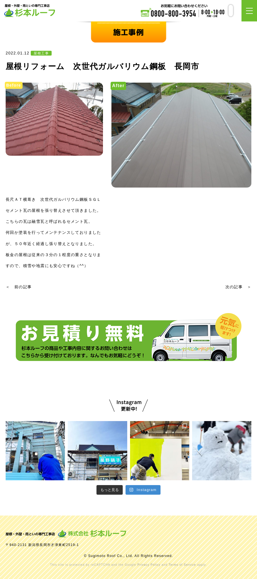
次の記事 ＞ (238, 287)
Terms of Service (182, 564)
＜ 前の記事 (19, 287)
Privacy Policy (149, 564)
